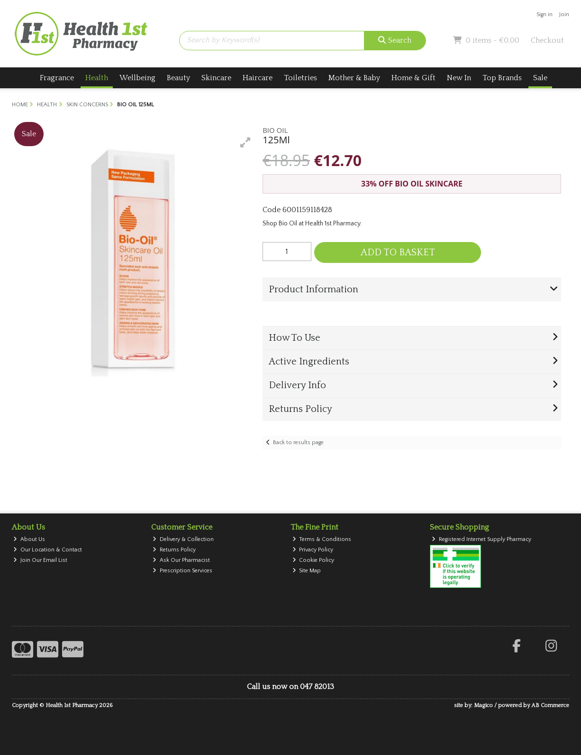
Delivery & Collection (183, 539)
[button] (245, 142)
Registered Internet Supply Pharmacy (481, 539)
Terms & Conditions (322, 539)
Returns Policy (174, 550)
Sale (540, 78)
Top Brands (502, 78)
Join (564, 14)
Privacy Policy (313, 550)
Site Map (306, 571)
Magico (483, 705)
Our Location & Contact (47, 550)
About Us (29, 539)
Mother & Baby (354, 78)
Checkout (547, 40)
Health (96, 78)
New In (459, 78)
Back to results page (298, 442)
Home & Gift (413, 78)
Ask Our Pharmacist (181, 560)
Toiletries (300, 78)
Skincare (216, 78)
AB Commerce (550, 705)
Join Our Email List (40, 560)
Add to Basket (398, 252)
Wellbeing (137, 78)
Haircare (257, 78)
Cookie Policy (313, 560)
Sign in (544, 14)
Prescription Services (182, 571)
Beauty (178, 78)
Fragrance (57, 78)
